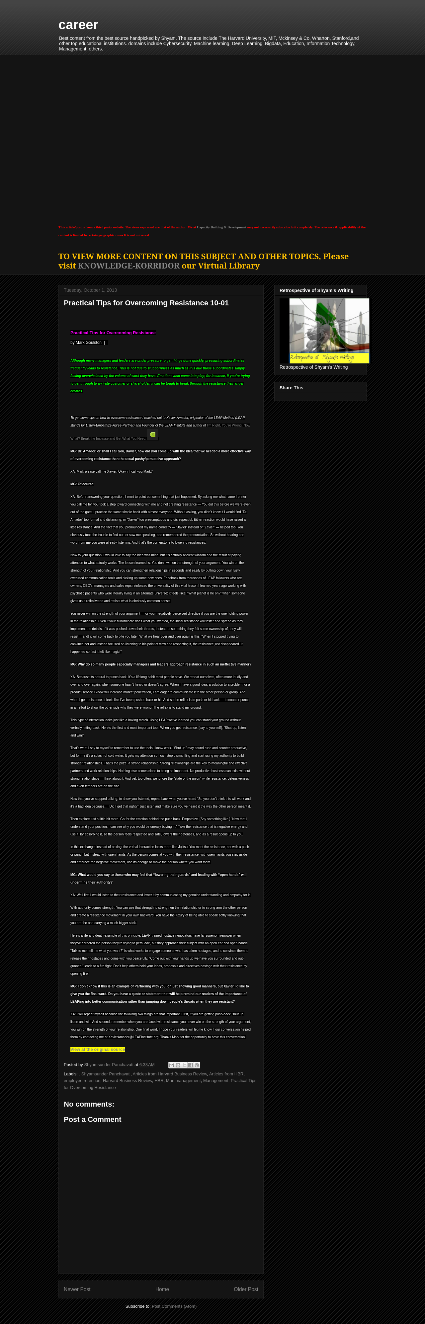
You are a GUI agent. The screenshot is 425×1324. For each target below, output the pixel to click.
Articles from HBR (226, 1073)
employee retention (82, 1080)
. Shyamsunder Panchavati (104, 1073)
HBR (158, 1080)
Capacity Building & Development (221, 227)
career (78, 24)
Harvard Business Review (127, 1080)
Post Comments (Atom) (174, 1306)
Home (162, 1289)
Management (215, 1080)
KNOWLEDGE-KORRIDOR (129, 265)
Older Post (246, 1289)
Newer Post (77, 1289)
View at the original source (97, 1049)
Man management (183, 1080)
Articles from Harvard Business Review (169, 1073)
